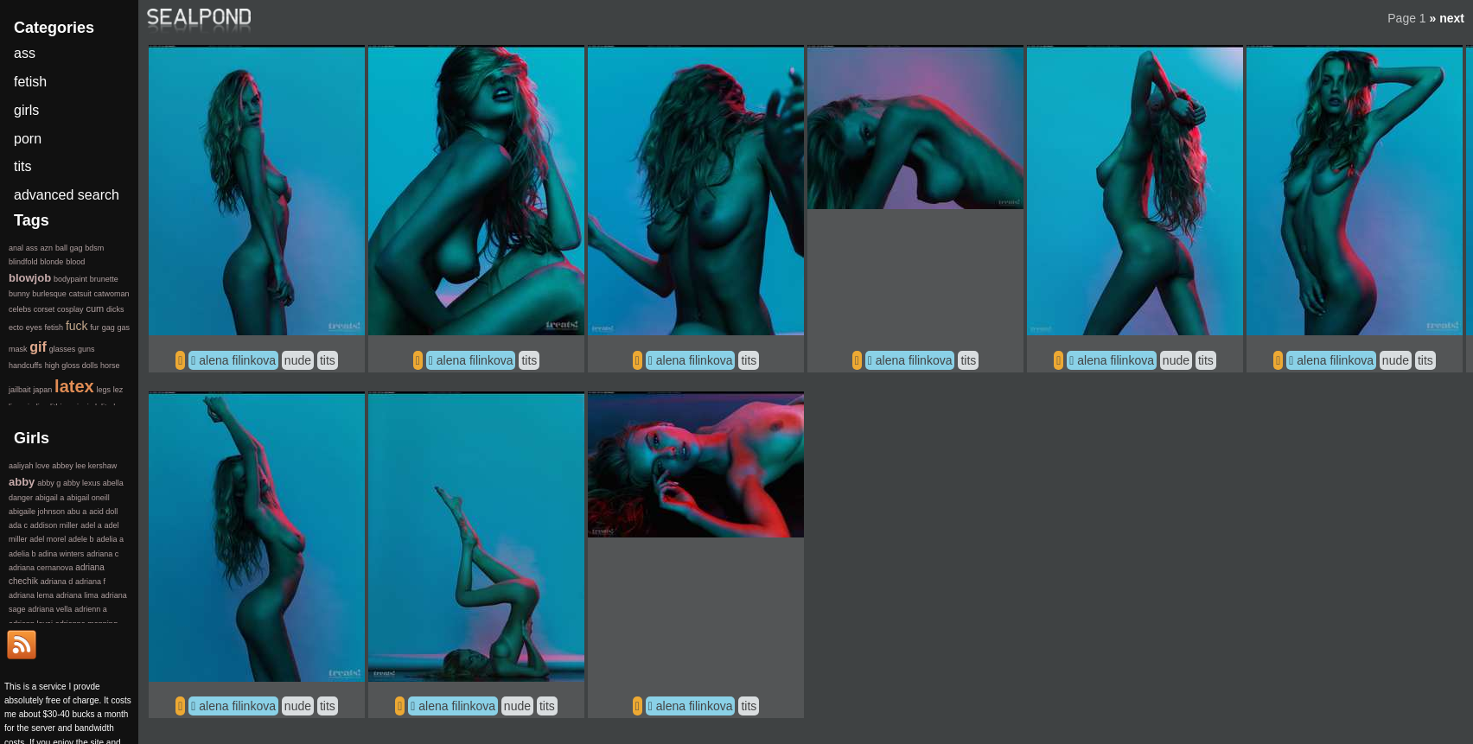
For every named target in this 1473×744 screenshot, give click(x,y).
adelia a (110, 539)
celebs (20, 309)
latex (74, 386)
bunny (19, 293)
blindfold (23, 262)
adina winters (61, 554)
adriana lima (77, 595)
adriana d (57, 581)
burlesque (49, 293)
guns (86, 349)
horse (110, 365)
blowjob (30, 277)
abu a (77, 511)
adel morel (47, 539)
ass (24, 53)
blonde (51, 262)
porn (27, 138)
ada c (18, 525)
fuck (77, 326)
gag (108, 327)
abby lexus (81, 483)
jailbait (20, 389)
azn (47, 248)
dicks (115, 309)
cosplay (70, 309)
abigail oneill (88, 497)
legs (103, 389)
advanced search (66, 195)
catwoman (111, 293)
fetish (30, 81)
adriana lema (31, 595)
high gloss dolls (72, 365)
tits (327, 360)
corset (44, 309)
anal (16, 248)
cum (95, 308)
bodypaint (70, 279)
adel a (91, 525)
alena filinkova (237, 360)
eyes (34, 327)
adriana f (90, 581)
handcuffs (25, 365)
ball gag (69, 248)
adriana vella (50, 609)
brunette (104, 279)
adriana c (102, 554)
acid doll (103, 511)
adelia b (22, 554)
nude (297, 360)
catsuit (80, 293)
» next (1447, 18)
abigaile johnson (37, 511)
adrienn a (90, 609)
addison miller (54, 525)
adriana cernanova (41, 567)
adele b (81, 539)
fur (94, 327)
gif (38, 347)
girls (26, 110)
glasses (62, 349)
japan (42, 389)
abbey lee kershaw (84, 465)
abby (22, 481)
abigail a (50, 497)
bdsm (94, 248)
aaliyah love (29, 465)
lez (118, 389)
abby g (49, 483)
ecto (16, 327)
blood (75, 262)
